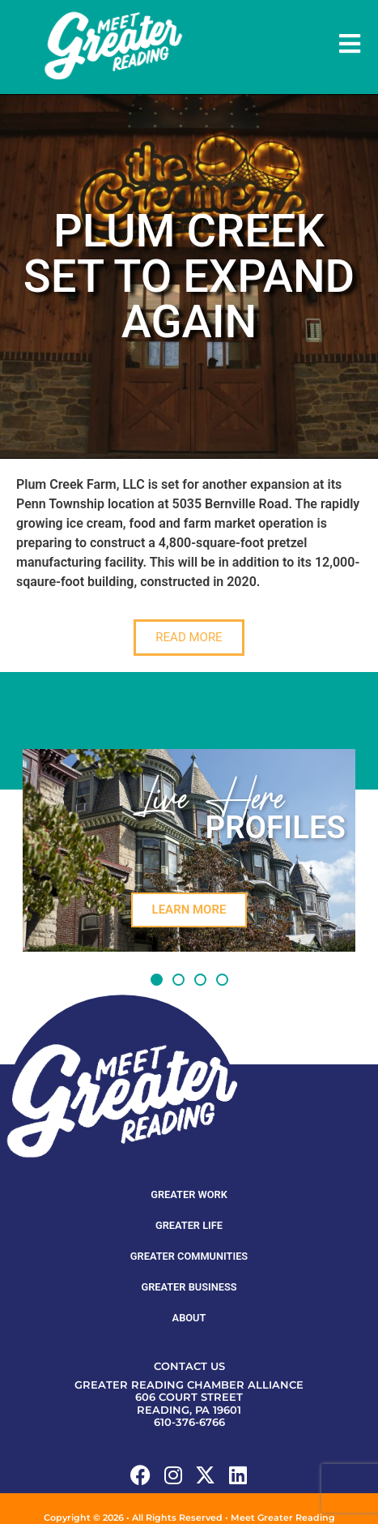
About (189, 1286)
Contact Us (189, 1335)
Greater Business (188, 1255)
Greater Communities (189, 1224)
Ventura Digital (256, 1499)
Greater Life (189, 1194)
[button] (157, 948)
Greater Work (189, 1163)
